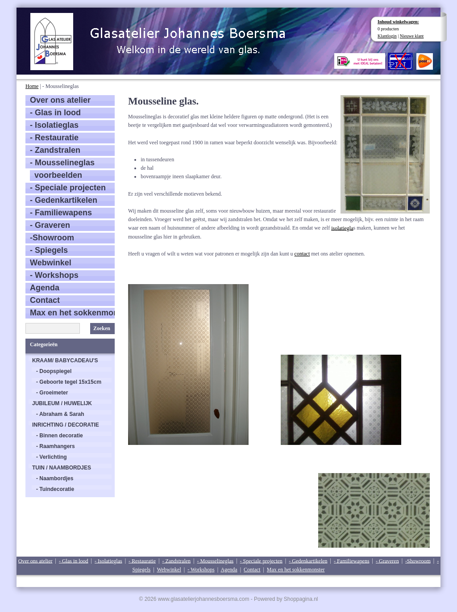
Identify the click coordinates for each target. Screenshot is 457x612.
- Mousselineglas (62, 162)
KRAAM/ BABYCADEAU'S (65, 360)
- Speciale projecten (68, 187)
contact (302, 254)
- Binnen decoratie (59, 435)
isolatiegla (342, 228)
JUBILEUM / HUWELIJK (62, 403)
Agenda (44, 287)
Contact (45, 300)
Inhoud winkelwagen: (398, 21)
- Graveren (50, 225)
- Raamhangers (55, 446)
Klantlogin (387, 36)
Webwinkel (50, 262)
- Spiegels (49, 250)
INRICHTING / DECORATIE (65, 425)
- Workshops (54, 275)
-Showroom (52, 237)
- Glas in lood (55, 112)
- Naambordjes (54, 478)
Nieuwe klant (412, 36)
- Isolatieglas (54, 125)
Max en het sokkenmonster (72, 312)
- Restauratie (54, 137)
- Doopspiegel (53, 371)
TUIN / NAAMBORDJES (61, 468)
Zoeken (101, 328)
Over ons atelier (60, 100)
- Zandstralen (55, 150)
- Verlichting (51, 457)
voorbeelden (58, 175)
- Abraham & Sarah (60, 414)
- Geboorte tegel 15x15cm (68, 382)
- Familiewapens (61, 212)
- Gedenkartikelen (63, 200)
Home (31, 86)
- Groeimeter (52, 393)
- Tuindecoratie (55, 489)
